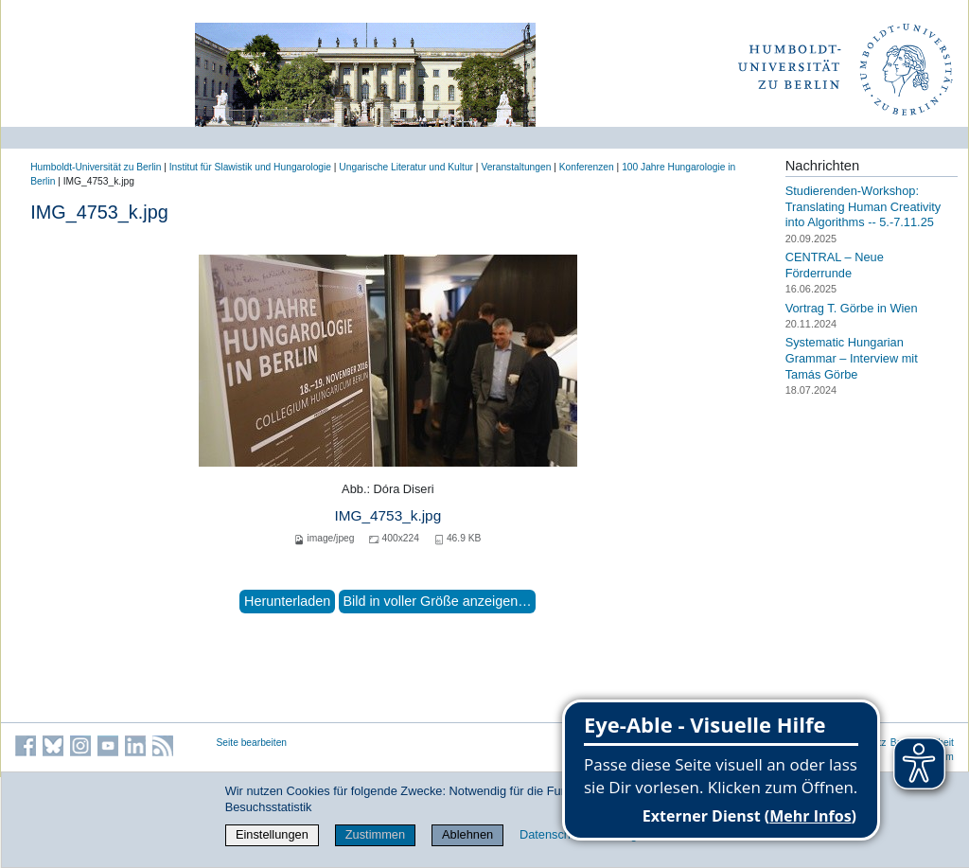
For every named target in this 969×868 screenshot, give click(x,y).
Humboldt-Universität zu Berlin (95, 167)
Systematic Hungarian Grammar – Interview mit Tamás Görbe (851, 358)
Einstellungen (272, 834)
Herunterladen (287, 601)
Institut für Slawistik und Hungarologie (250, 167)
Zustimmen (375, 834)
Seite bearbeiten (252, 742)
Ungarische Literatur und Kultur (406, 167)
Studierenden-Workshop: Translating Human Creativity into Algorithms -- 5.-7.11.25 (863, 206)
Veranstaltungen (516, 167)
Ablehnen (467, 834)
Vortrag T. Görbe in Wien (851, 307)
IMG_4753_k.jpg (387, 515)
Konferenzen (586, 167)
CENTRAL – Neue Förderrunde (834, 265)
